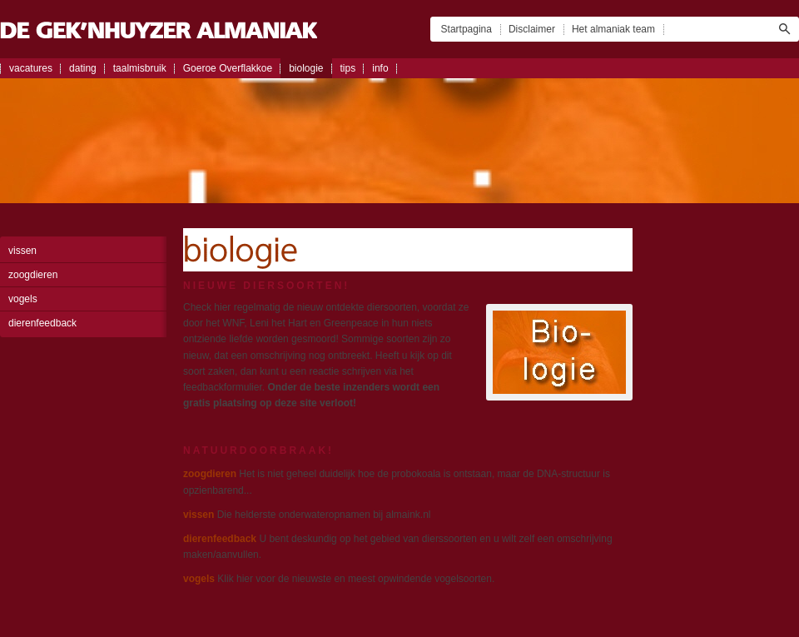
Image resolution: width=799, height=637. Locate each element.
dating (83, 68)
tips (348, 68)
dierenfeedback (42, 323)
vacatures (30, 68)
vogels (22, 299)
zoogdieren (32, 275)
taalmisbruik (139, 68)
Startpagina (466, 29)
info (380, 68)
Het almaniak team (613, 29)
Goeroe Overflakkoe (227, 68)
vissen (22, 250)
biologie (306, 68)
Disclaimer (532, 29)
